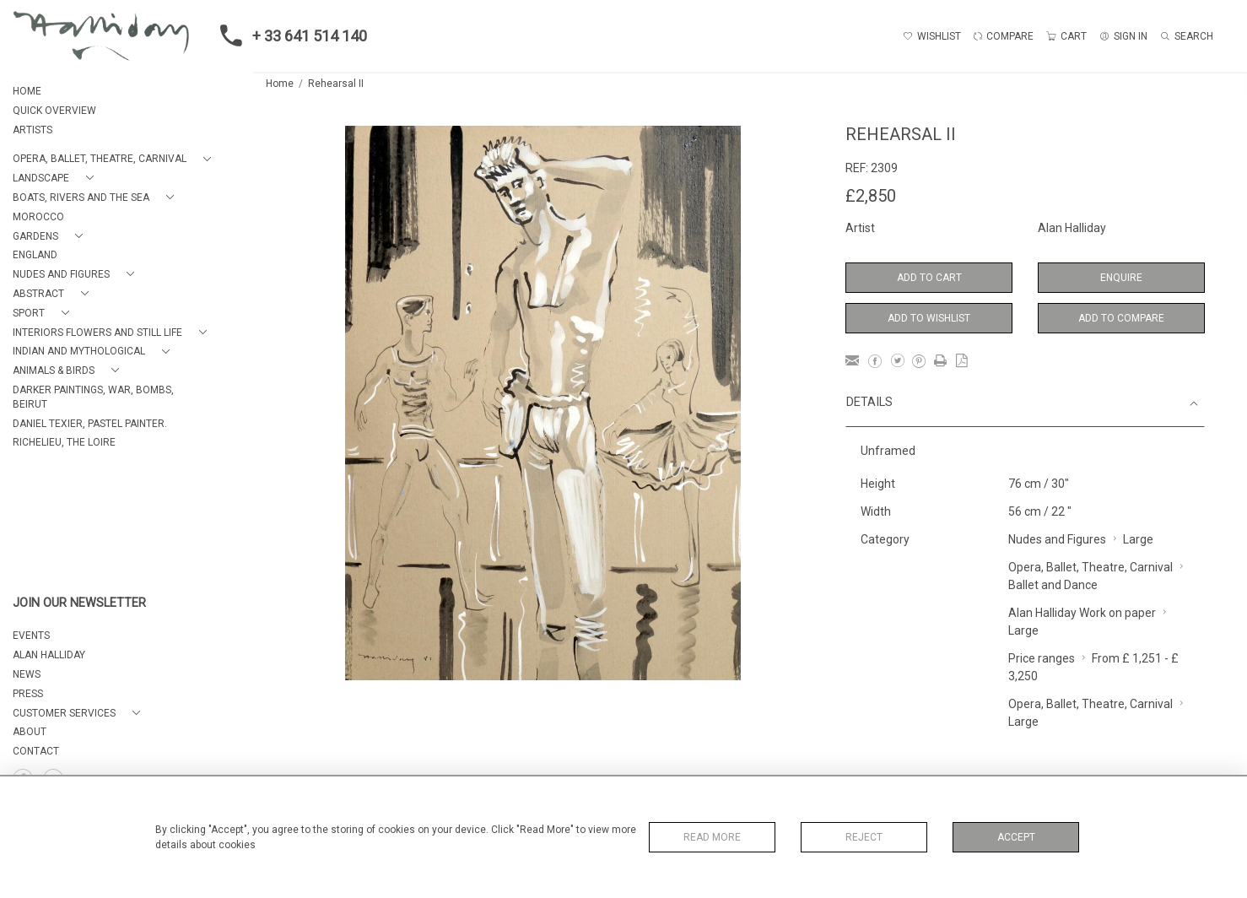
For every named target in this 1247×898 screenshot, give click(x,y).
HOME (27, 91)
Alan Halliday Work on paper (1082, 612)
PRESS (28, 694)
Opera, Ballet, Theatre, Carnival (1090, 567)
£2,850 (870, 195)
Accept (1016, 837)
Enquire (1121, 278)
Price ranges (1041, 658)
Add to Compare (1121, 318)
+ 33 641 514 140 (288, 35)
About (29, 732)
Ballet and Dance (1053, 585)
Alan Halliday (1072, 228)
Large (1138, 539)
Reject (864, 837)
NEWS (26, 674)
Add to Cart (929, 278)
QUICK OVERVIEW (54, 110)
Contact (36, 751)
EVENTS (31, 635)
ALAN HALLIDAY (49, 655)
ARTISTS (32, 130)
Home (280, 83)
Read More (712, 837)
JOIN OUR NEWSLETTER (79, 603)
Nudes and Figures (1057, 539)
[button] (115, 159)
